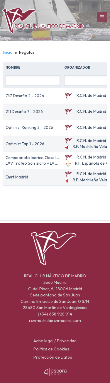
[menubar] (102, 17)
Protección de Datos (52, 357)
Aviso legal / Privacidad (55, 340)
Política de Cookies (51, 349)
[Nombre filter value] (33, 80)
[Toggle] (102, 17)
